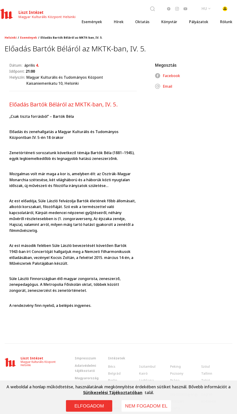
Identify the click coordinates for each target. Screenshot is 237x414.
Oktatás (142, 22)
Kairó (143, 373)
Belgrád (114, 373)
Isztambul (147, 366)
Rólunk (226, 22)
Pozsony (176, 373)
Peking (175, 366)
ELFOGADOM (89, 405)
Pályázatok (198, 22)
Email (163, 86)
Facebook (167, 75)
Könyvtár (169, 22)
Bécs (111, 366)
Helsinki (11, 38)
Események (91, 22)
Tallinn (206, 373)
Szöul (205, 366)
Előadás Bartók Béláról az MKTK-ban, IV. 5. (72, 38)
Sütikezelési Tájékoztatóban (112, 392)
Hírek (119, 22)
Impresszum (85, 358)
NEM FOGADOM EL (146, 405)
